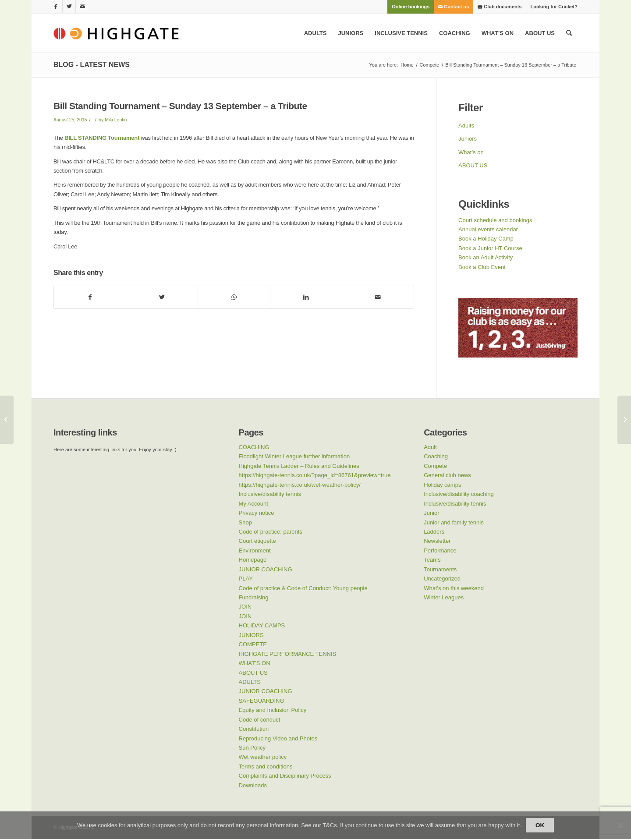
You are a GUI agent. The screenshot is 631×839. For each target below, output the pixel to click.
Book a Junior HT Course (490, 248)
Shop (245, 522)
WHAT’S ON (254, 663)
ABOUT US (472, 165)
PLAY (246, 578)
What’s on (471, 152)
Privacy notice (256, 513)
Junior (431, 513)
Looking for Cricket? (554, 6)
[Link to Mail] (82, 6)
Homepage (253, 559)
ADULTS (250, 682)
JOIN (245, 606)
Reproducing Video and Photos (278, 738)
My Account (253, 503)
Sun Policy (252, 747)
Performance (440, 550)
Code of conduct (259, 719)
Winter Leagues (444, 597)
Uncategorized (442, 578)
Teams (432, 559)
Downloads (253, 785)
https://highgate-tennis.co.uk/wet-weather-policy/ (300, 484)
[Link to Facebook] (56, 6)
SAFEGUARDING (261, 700)
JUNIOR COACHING (265, 569)
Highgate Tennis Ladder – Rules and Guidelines (299, 466)
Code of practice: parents (270, 531)
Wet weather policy (263, 757)
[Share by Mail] (378, 297)
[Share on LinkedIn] (306, 297)
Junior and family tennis (454, 522)
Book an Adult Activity (485, 257)
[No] (620, 825)
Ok (539, 825)
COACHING (254, 447)
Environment (255, 550)
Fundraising (254, 597)
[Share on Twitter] (162, 297)
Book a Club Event (482, 267)
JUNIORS (251, 635)
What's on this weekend (454, 588)
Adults (466, 125)
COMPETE (253, 644)
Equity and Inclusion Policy (273, 710)
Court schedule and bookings (495, 220)
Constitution (254, 729)
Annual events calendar (488, 229)
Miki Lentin (116, 119)
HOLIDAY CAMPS (262, 625)
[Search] (569, 33)
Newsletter (437, 541)
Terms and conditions (266, 766)
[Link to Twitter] (69, 6)
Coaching (436, 456)
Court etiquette (257, 541)
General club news (447, 475)
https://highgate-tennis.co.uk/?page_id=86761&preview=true (315, 475)
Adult (430, 447)
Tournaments (440, 569)
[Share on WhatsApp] (233, 297)
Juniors (467, 138)
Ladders (434, 531)
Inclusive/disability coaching (459, 494)
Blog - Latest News (91, 64)
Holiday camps (442, 484)
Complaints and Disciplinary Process (285, 775)
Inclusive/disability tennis (270, 494)
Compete (435, 466)
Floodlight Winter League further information (294, 456)
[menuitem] (410, 6)
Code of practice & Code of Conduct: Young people (303, 588)
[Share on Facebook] (90, 297)
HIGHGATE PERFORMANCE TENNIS (288, 654)
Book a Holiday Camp (486, 238)
